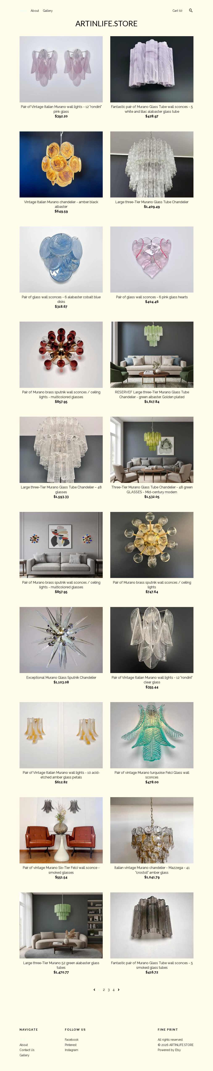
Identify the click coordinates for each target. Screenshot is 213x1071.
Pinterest (70, 1045)
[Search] (190, 11)
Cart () (177, 10)
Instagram (71, 1050)
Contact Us (27, 1050)
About (35, 10)
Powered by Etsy (169, 1050)
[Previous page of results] (94, 990)
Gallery (48, 10)
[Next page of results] (119, 990)
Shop (23, 10)
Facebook (71, 1039)
